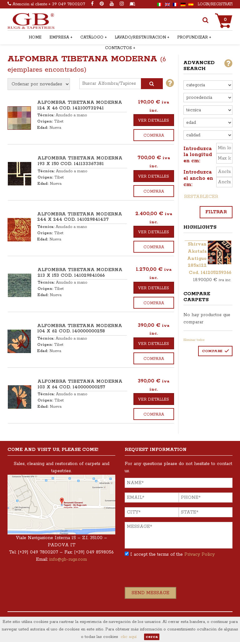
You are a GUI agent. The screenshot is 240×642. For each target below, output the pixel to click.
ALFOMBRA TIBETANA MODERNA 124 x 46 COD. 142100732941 (79, 105)
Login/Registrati (215, 4)
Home (35, 37)
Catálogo (91, 37)
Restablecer (201, 197)
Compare (212, 351)
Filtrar (216, 212)
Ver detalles (153, 120)
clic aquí (129, 636)
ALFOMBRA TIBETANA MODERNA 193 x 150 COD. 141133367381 (80, 161)
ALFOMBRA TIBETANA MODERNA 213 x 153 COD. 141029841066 (80, 272)
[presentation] (172, 575)
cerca (152, 636)
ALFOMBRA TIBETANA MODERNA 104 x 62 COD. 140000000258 (79, 328)
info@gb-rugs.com (68, 559)
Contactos (118, 48)
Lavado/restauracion (140, 37)
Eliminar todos (194, 340)
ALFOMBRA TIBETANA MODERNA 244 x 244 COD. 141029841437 (79, 217)
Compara (153, 135)
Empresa (59, 37)
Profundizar (192, 37)
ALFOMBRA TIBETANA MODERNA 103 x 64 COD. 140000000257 (80, 384)
